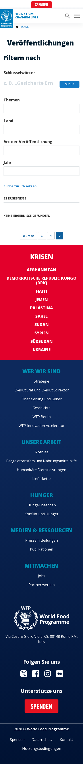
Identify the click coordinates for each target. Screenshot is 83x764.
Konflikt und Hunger (41, 513)
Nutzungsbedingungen (41, 748)
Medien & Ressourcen (42, 530)
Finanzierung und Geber (41, 399)
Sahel (41, 316)
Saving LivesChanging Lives (26, 16)
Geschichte (41, 407)
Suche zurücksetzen (20, 186)
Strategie (41, 381)
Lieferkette (41, 478)
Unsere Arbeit (41, 442)
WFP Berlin (42, 416)
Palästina (41, 307)
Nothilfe (41, 452)
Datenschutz (42, 739)
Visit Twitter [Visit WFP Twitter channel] (23, 673)
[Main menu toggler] (76, 16)
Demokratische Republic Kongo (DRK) (41, 280)
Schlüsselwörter (19, 72)
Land (8, 120)
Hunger (41, 495)
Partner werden (42, 584)
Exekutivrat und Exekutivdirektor (41, 390)
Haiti (41, 291)
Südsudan (42, 341)
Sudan (42, 324)
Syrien (42, 333)
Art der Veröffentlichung (28, 141)
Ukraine (41, 349)
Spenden (41, 5)
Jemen (41, 299)
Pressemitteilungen (41, 540)
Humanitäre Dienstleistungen (41, 469)
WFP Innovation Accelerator (42, 425)
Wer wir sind (41, 371)
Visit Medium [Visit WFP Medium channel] (59, 673)
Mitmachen (41, 565)
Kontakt (66, 739)
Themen (12, 100)
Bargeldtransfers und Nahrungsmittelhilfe (41, 460)
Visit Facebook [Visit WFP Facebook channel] (35, 673)
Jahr (8, 162)
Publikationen (41, 549)
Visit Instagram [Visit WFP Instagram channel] (47, 673)
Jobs (41, 575)
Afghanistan (41, 269)
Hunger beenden (41, 505)
